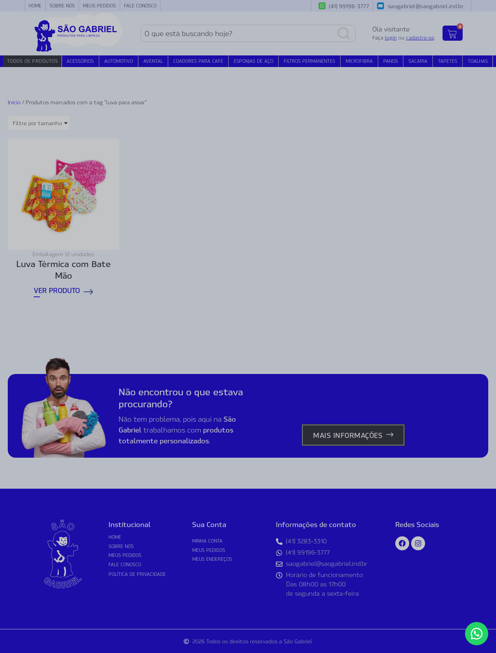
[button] (476, 633)
